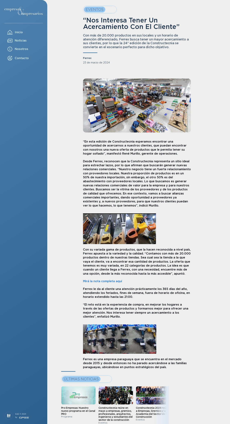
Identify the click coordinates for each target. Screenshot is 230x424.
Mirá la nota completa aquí (102, 281)
